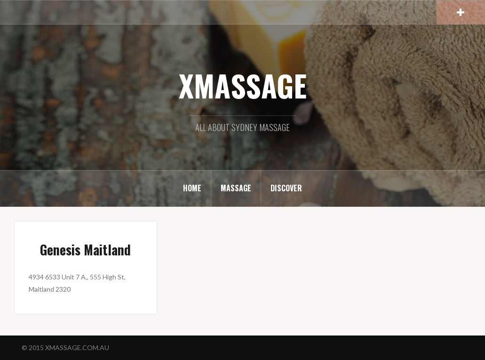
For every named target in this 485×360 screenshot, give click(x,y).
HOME (192, 188)
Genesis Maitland (85, 249)
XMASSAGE (243, 85)
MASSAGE (236, 188)
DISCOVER (286, 188)
